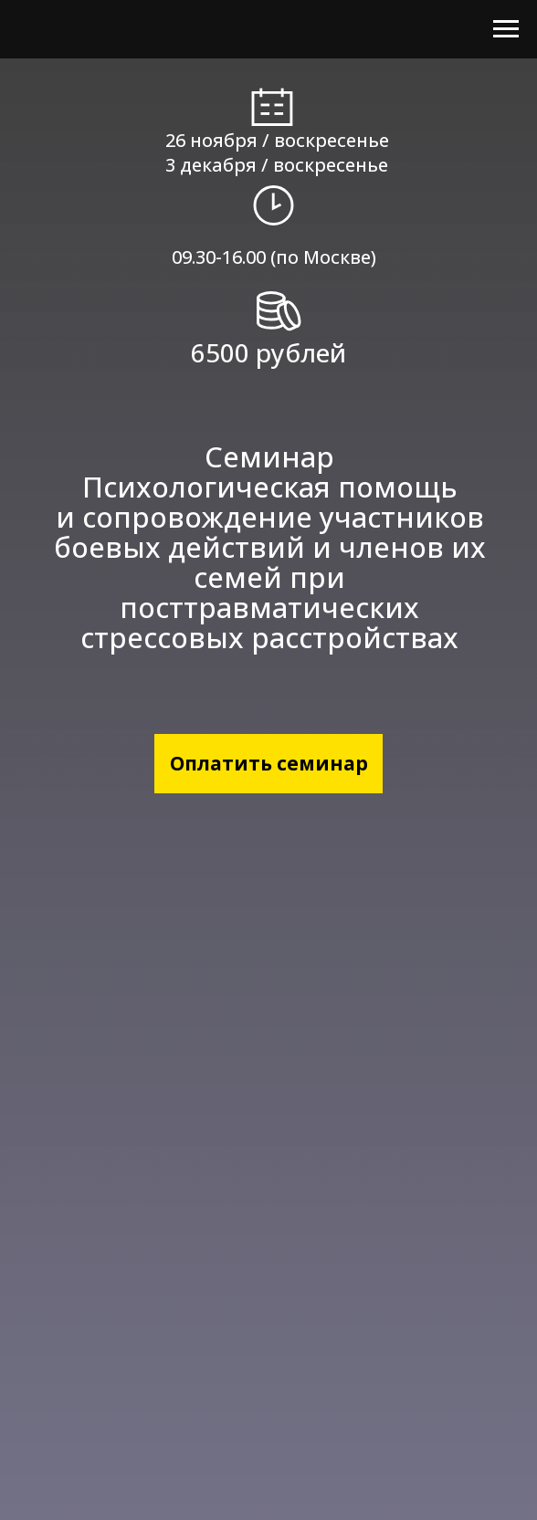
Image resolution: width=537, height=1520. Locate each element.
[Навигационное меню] (506, 29)
